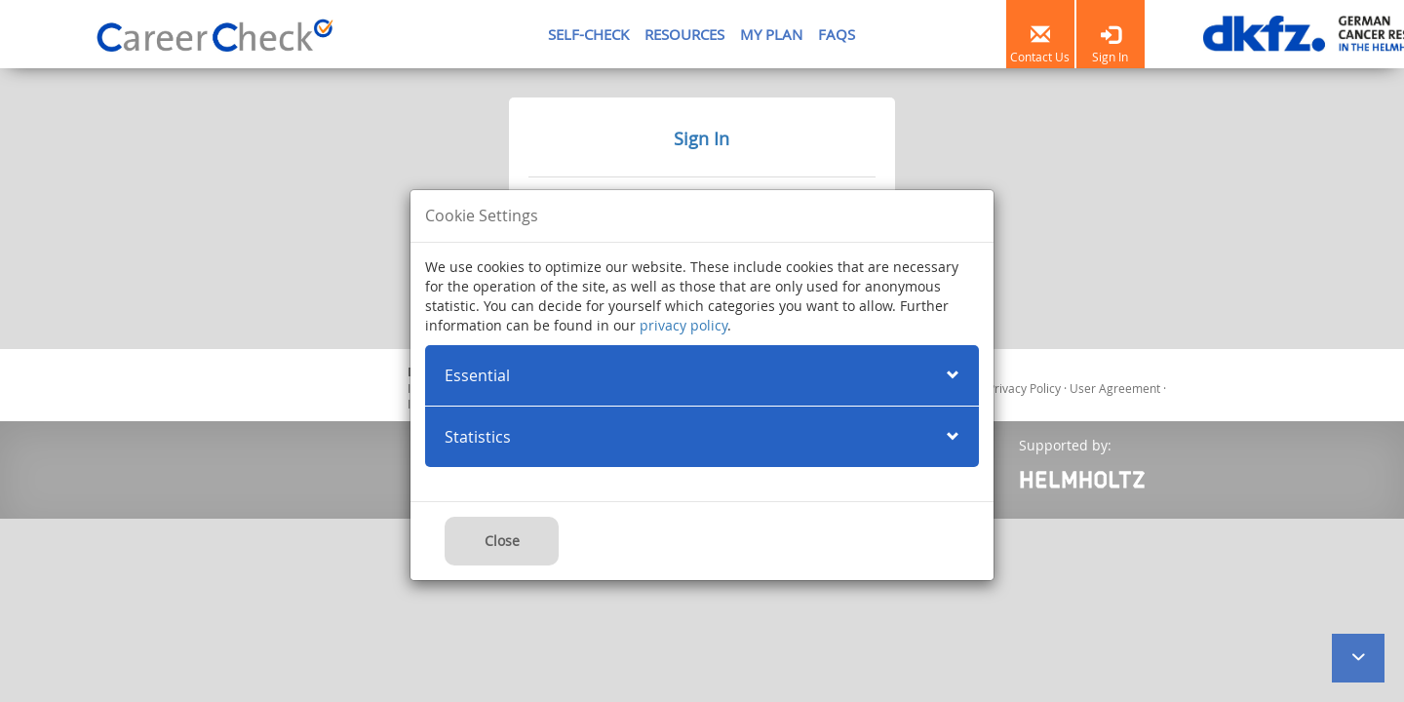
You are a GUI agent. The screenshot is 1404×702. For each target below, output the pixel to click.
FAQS (836, 34)
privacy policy (683, 325)
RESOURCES (684, 34)
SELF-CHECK (588, 34)
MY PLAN (771, 34)
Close (502, 540)
